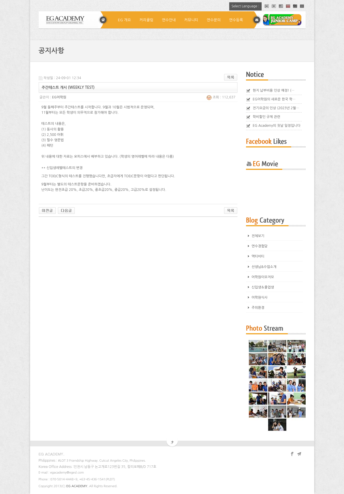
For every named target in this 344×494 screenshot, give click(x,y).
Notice (255, 74)
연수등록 (236, 20)
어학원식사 (260, 297)
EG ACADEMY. (77, 486)
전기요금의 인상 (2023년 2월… (276, 108)
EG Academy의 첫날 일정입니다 (277, 125)
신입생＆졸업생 (263, 287)
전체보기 (258, 236)
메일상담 (256, 19)
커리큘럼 (146, 20)
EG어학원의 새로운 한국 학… (274, 99)
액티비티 (258, 256)
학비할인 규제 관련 (266, 117)
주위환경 (258, 307)
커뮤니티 (191, 20)
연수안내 (169, 20)
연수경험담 (260, 246)
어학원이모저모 (263, 277)
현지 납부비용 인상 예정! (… (274, 90)
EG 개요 (124, 20)
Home (103, 19)
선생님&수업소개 (264, 267)
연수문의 (214, 20)
